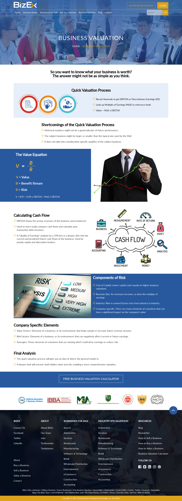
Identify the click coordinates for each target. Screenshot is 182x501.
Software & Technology (75, 453)
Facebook (18, 432)
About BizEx (47, 427)
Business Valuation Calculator (153, 453)
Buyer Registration (141, 5)
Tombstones (47, 448)
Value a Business (22, 475)
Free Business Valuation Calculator (91, 378)
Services (68, 438)
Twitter (17, 438)
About (18, 12)
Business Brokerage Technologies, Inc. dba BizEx (101, 498)
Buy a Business (21, 465)
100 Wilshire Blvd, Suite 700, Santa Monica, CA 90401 (86, 493)
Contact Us (19, 427)
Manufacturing (71, 448)
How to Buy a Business (150, 443)
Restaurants (70, 443)
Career (130, 490)
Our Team (46, 432)
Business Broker (30, 12)
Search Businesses (64, 490)
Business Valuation (87, 12)
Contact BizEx (121, 490)
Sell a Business (21, 470)
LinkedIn (18, 443)
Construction (70, 479)
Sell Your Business (68, 12)
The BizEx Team (43, 493)
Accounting (69, 484)
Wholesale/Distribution (76, 463)
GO (165, 12)
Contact (108, 12)
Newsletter (144, 432)
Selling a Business (48, 490)
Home (76, 46)
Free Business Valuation (82, 490)
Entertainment (71, 469)
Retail (66, 458)
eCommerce (70, 474)
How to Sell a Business (150, 438)
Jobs (43, 438)
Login (162, 5)
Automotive (70, 432)
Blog (100, 12)
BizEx (24, 490)
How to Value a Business (151, 448)
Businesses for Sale (48, 12)
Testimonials (47, 443)
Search (67, 427)
